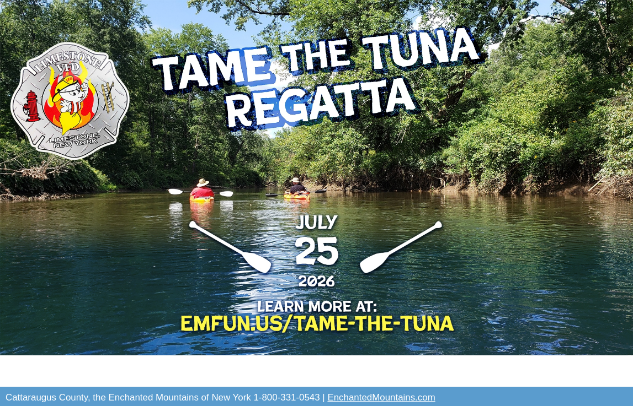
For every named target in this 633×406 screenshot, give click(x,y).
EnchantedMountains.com (381, 397)
